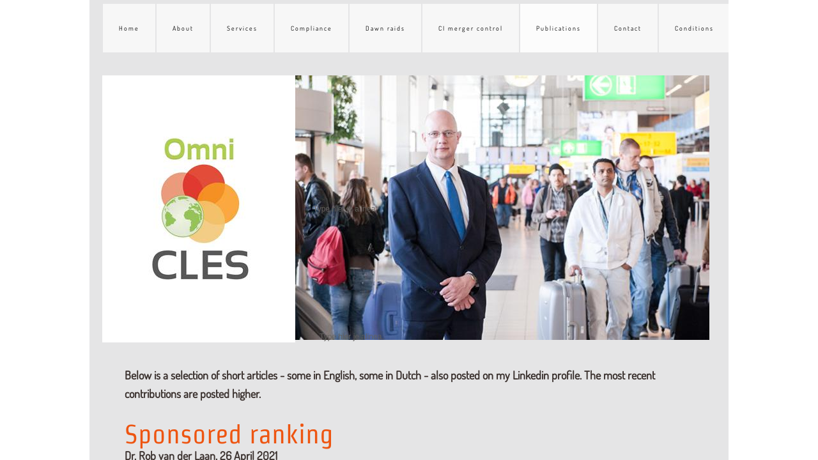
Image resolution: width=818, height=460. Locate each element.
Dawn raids (385, 28)
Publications (558, 28)
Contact (628, 28)
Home (129, 28)
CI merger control (470, 28)
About (183, 28)
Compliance (311, 28)
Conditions (694, 28)
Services (242, 28)
